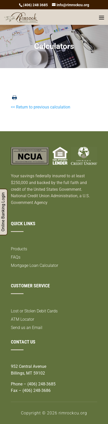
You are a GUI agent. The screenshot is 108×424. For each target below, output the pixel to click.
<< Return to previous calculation (40, 107)
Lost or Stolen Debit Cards (34, 311)
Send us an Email (26, 327)
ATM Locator (22, 319)
